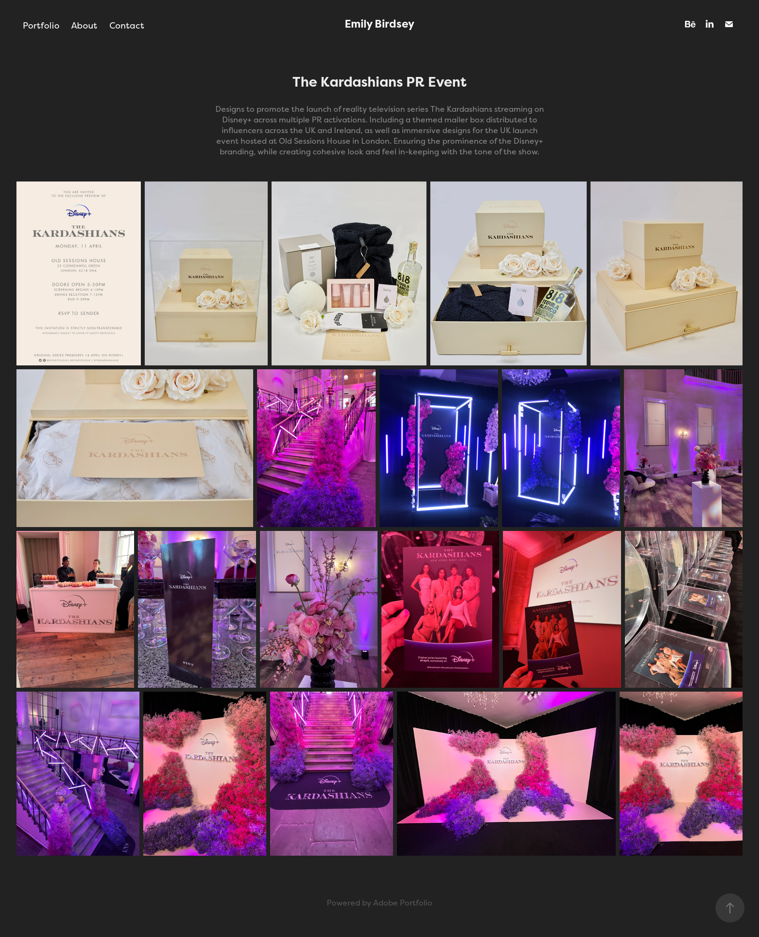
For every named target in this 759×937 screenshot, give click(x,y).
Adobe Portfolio (402, 903)
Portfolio (41, 25)
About (84, 25)
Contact (126, 25)
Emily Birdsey (379, 24)
